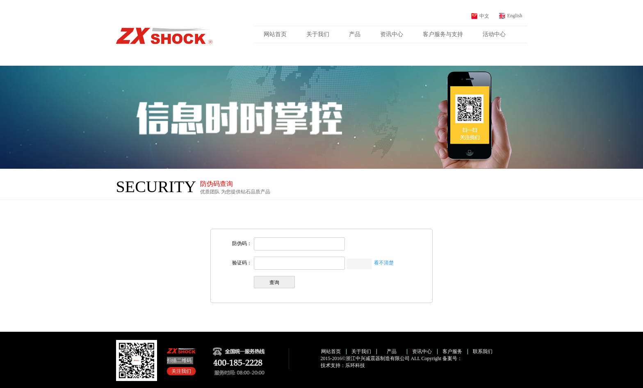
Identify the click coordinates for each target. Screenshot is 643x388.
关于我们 (317, 34)
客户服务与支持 (443, 34)
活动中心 (494, 34)
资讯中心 (391, 34)
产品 (354, 34)
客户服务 (452, 351)
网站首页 (275, 34)
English (514, 15)
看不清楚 (384, 263)
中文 (484, 16)
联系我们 (483, 351)
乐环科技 (355, 365)
